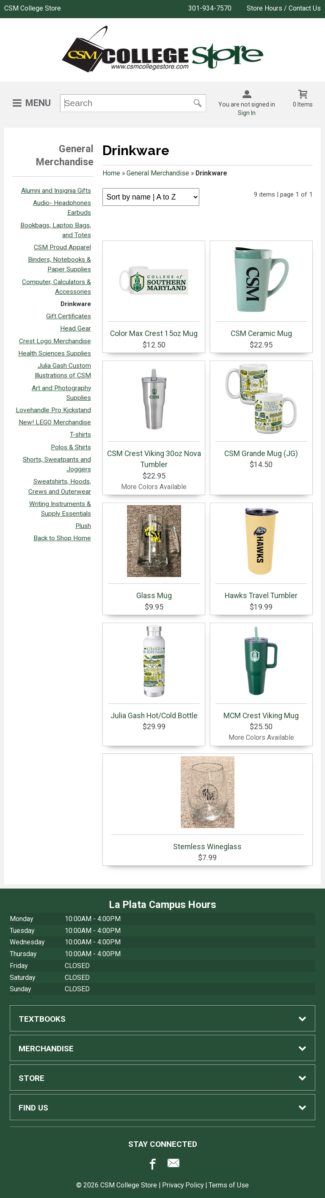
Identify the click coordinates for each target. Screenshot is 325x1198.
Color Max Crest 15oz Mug (154, 290)
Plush (83, 526)
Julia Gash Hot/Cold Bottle (154, 672)
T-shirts (80, 434)
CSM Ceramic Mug (261, 290)
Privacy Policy (183, 1185)
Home (111, 173)
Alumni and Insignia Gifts (56, 190)
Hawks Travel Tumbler (261, 552)
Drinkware (76, 304)
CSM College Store (32, 8)
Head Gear (75, 328)
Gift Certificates (68, 316)
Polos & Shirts (71, 447)
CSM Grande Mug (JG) (261, 410)
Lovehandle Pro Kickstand (53, 410)
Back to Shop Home (62, 538)
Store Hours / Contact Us (284, 8)
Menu (38, 103)
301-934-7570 (209, 8)
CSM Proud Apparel (62, 247)
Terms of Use (229, 1185)
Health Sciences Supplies (54, 353)
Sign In (247, 112)
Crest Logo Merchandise (55, 341)
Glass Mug (154, 552)
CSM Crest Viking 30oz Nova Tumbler (154, 416)
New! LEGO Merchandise (55, 422)
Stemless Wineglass (207, 803)
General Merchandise (158, 173)
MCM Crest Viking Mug (261, 672)
